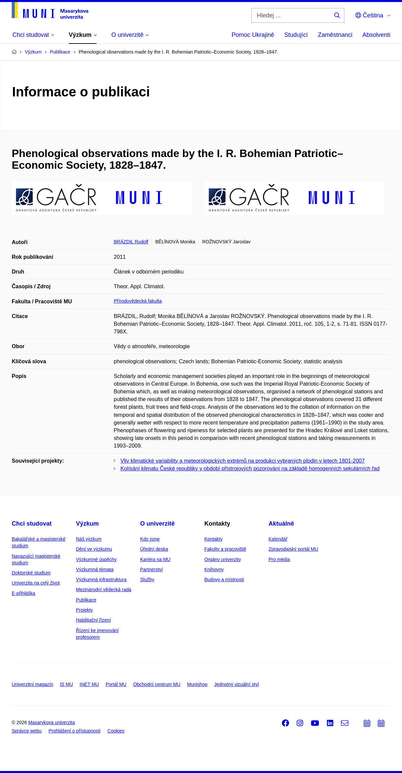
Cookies (116, 730)
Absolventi (376, 34)
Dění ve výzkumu (94, 549)
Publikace (86, 600)
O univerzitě (157, 523)
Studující (296, 34)
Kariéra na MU (155, 559)
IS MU (66, 684)
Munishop (197, 684)
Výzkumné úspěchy (96, 559)
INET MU (89, 684)
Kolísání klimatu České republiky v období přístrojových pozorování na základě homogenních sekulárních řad (250, 468)
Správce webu (27, 730)
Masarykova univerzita (51, 722)
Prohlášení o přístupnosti (75, 730)
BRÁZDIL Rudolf (131, 241)
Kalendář (278, 539)
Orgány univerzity (223, 559)
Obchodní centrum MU (156, 684)
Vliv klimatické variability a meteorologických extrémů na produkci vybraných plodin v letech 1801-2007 (242, 461)
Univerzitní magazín (32, 684)
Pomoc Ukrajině (253, 34)
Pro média (279, 559)
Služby (147, 579)
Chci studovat (32, 523)
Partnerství (151, 569)
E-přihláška (23, 593)
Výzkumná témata (95, 569)
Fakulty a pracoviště (225, 549)
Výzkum (87, 523)
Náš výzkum (89, 539)
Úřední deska (154, 549)
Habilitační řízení (93, 620)
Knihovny (214, 569)
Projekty (84, 610)
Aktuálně (281, 523)
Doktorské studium (31, 572)
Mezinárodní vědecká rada (103, 589)
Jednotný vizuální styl (236, 684)
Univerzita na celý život (36, 583)
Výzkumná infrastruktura (101, 579)
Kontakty (214, 539)
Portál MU (116, 684)
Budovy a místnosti (224, 579)
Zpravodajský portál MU (293, 549)
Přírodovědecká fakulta (138, 301)
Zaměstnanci (335, 34)
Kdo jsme (150, 539)
